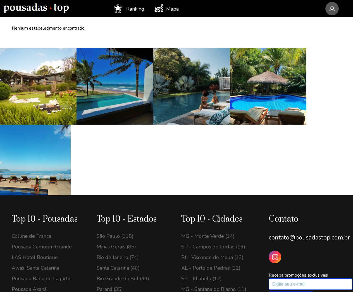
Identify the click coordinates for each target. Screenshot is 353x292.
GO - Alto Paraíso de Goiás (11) (217, 234)
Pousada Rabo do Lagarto (41, 202)
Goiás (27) (108, 234)
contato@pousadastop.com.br (309, 161)
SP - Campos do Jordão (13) (213, 170)
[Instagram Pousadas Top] (275, 180)
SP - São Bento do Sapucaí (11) (217, 260)
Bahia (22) (108, 244)
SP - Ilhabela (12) (201, 202)
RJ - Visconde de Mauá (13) (212, 181)
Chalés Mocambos (32, 234)
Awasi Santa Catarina (35, 191)
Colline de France (31, 159)
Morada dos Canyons (35, 255)
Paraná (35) (110, 212)
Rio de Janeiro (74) (118, 181)
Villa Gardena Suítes (35, 223)
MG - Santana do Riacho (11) (213, 212)
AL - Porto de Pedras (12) (210, 191)
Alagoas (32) (111, 223)
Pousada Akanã (29, 212)
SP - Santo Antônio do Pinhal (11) (214, 247)
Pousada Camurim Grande (42, 170)
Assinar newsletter (291, 220)
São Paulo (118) (115, 159)
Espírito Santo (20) (118, 255)
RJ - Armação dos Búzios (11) (214, 223)
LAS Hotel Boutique (35, 181)
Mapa (166, 8)
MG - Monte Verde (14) (208, 159)
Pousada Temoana (32, 244)
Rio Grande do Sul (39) (123, 202)
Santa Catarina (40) (118, 191)
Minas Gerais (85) (116, 170)
